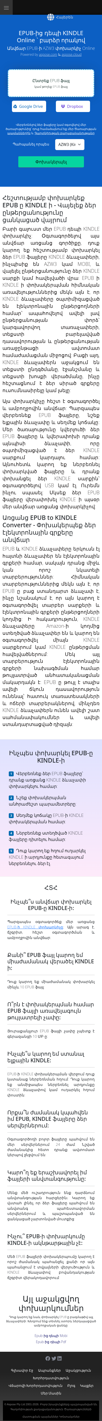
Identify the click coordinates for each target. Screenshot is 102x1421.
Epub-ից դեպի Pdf (51, 1341)
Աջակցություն (78, 1370)
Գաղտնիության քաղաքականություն (36, 1409)
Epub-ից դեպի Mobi (51, 1335)
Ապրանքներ (49, 1370)
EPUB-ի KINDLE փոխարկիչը (35, 926)
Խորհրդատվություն (51, 1378)
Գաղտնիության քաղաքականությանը (65, 133)
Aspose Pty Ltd (16, 1404)
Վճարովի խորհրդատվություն (36, 1385)
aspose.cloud (71, 54)
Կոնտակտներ (69, 1416)
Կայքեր (86, 1385)
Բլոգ (71, 1385)
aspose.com (48, 54)
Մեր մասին (51, 1393)
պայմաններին (19, 133)
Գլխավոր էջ (22, 1370)
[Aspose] (36, 7)
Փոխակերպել (51, 162)
